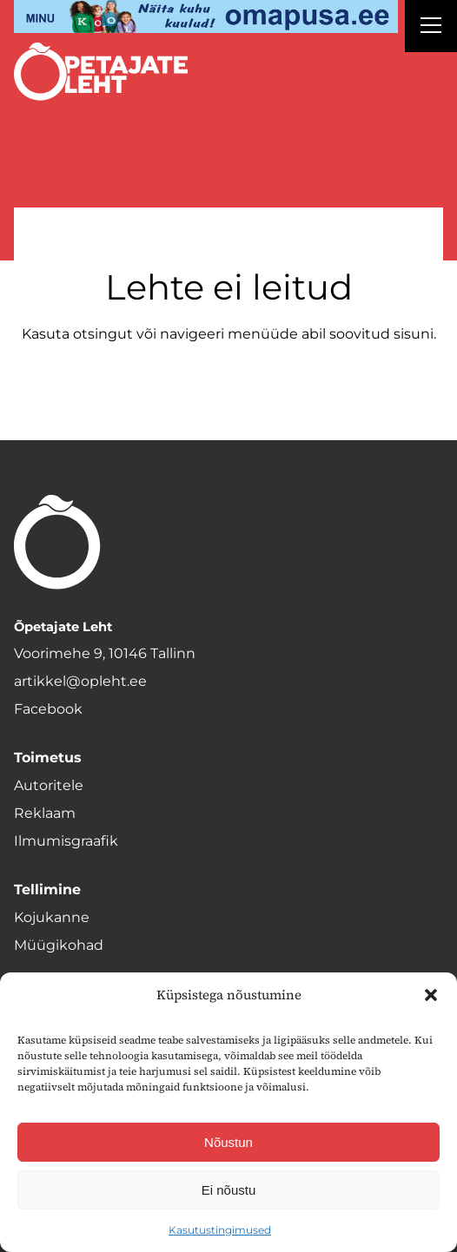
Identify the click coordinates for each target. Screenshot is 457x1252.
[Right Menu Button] (431, 28)
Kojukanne (51, 917)
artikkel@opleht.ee (80, 681)
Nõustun (228, 1142)
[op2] (206, 16)
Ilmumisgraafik (66, 841)
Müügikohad (58, 945)
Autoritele (48, 785)
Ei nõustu (229, 1190)
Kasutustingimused (220, 1229)
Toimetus (48, 757)
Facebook (48, 709)
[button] (431, 995)
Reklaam (45, 813)
